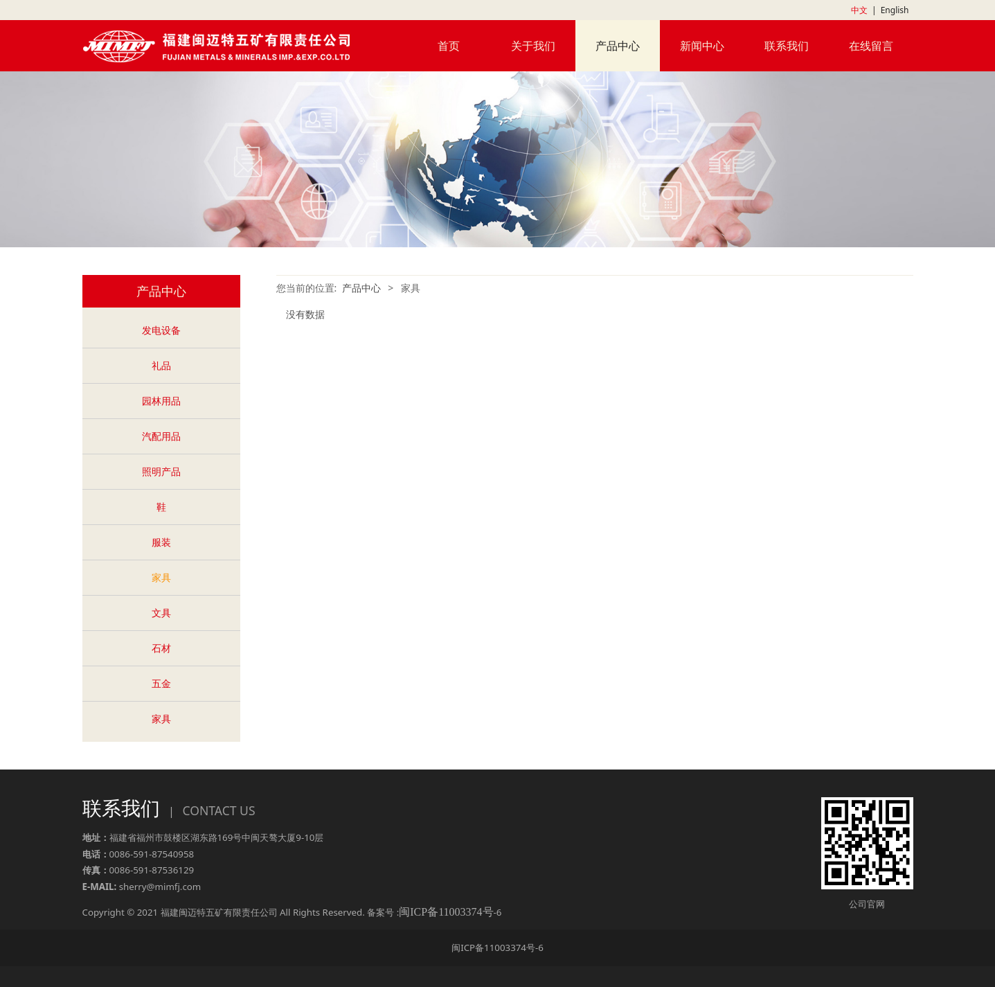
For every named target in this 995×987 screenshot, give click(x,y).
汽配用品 (161, 436)
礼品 (161, 365)
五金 (161, 683)
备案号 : (430, 912)
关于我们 (533, 45)
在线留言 (871, 45)
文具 (161, 612)
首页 (449, 45)
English (895, 10)
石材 (161, 648)
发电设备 (161, 330)
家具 (161, 577)
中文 (859, 10)
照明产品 (161, 471)
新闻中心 (702, 45)
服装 (161, 542)
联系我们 (786, 45)
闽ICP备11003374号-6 (497, 947)
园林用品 (161, 400)
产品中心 (617, 45)
